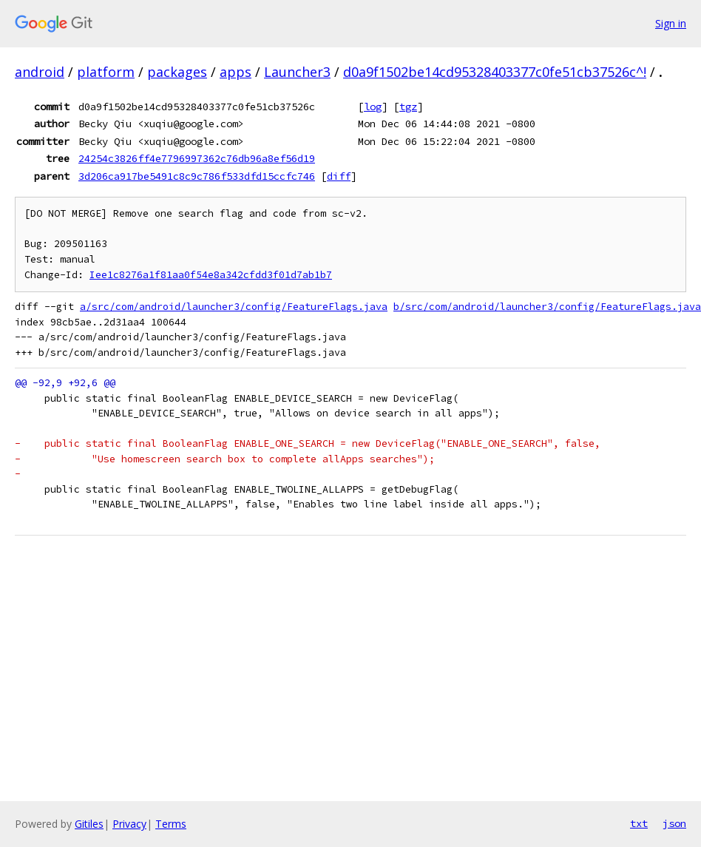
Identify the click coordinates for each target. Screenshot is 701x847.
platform (106, 72)
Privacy (129, 824)
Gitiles (89, 824)
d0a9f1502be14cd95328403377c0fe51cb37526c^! (494, 72)
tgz (408, 106)
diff (338, 176)
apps (235, 72)
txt (639, 823)
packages (177, 72)
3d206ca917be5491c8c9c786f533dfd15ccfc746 (196, 176)
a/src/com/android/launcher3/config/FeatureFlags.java (233, 306)
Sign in (670, 23)
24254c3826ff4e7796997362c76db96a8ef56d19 (196, 158)
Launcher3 (297, 72)
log (373, 106)
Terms (170, 824)
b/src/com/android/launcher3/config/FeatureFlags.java (547, 306)
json (674, 823)
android (39, 72)
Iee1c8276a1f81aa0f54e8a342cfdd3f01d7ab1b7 (210, 275)
